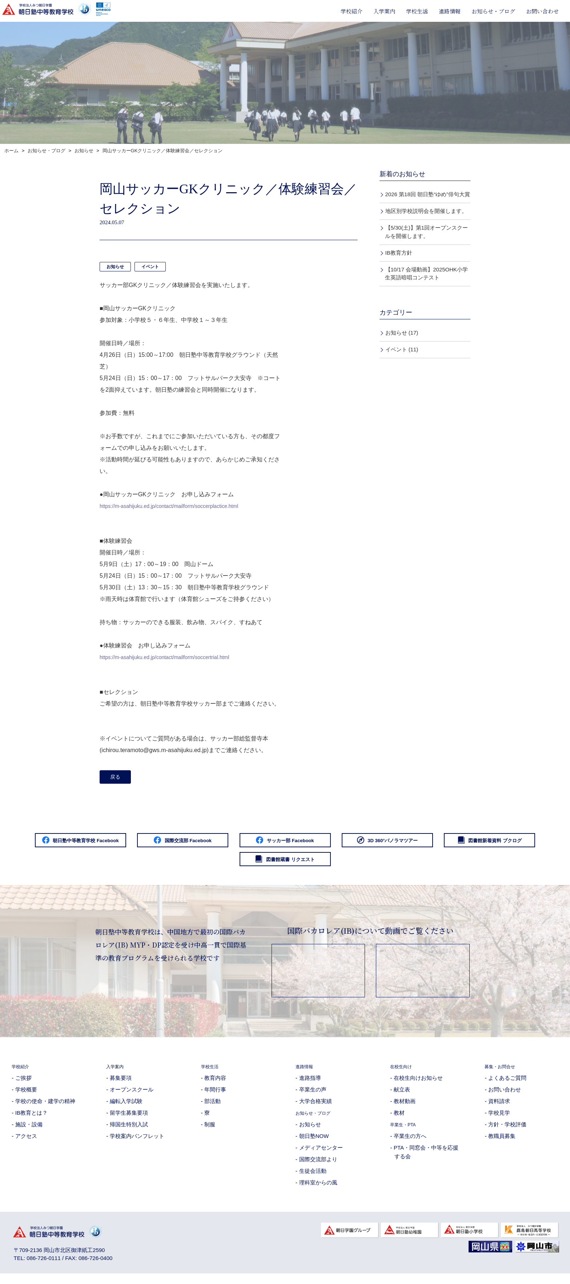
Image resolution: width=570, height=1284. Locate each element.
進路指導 (310, 1085)
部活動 (212, 1108)
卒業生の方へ (410, 1143)
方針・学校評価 (507, 1131)
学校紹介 (351, 11)
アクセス (26, 1143)
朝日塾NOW (314, 1143)
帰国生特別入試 (129, 1131)
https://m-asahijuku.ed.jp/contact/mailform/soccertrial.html (174, 657)
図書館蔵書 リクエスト (351, 865)
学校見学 (499, 1120)
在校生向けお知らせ (418, 1085)
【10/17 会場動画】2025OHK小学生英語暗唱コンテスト (426, 273)
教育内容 (215, 1085)
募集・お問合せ (504, 1073)
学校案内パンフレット (137, 1143)
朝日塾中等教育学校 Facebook (86, 844)
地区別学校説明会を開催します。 (426, 211)
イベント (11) (401, 349)
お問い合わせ (542, 11)
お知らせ (115, 266)
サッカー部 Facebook (351, 844)
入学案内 (384, 11)
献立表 (402, 1096)
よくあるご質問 (507, 1085)
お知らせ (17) (401, 333)
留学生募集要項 (129, 1120)
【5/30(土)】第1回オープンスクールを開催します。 (426, 232)
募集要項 (121, 1085)
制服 (209, 1131)
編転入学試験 (126, 1108)
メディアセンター (321, 1154)
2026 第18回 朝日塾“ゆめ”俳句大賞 (427, 194)
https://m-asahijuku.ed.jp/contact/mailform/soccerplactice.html (179, 506)
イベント (150, 266)
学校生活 (417, 11)
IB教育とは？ (31, 1120)
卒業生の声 (312, 1096)
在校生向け (403, 1073)
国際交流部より (318, 1166)
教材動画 (405, 1108)
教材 (399, 1120)
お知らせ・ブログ (493, 11)
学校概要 (26, 1096)
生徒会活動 (312, 1178)
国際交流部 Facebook (218, 844)
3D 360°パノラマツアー (484, 844)
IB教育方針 (398, 253)
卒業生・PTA (406, 1131)
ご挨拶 (23, 1085)
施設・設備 (29, 1131)
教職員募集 (501, 1143)
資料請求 (499, 1108)
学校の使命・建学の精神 (45, 1108)
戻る (117, 778)
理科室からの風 (318, 1189)
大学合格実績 (315, 1108)
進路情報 (450, 11)
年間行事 (215, 1096)
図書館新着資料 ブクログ (218, 865)
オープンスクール (131, 1096)
